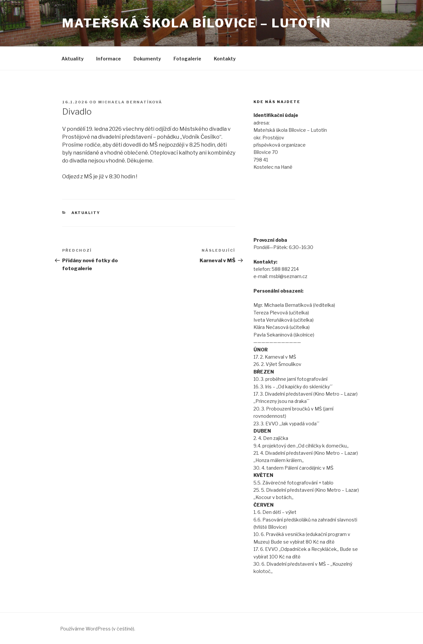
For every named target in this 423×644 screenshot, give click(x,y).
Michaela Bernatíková (130, 102)
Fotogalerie (187, 58)
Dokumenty (147, 58)
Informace (108, 58)
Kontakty (225, 58)
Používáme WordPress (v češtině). (97, 628)
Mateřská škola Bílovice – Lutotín (196, 23)
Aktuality (72, 58)
